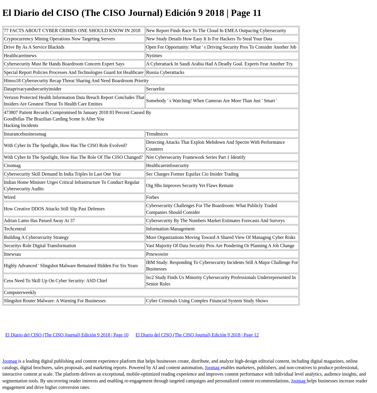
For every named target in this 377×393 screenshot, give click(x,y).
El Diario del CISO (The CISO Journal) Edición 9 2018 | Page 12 (197, 334)
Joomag (10, 361)
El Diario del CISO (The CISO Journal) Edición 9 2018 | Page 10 (66, 334)
